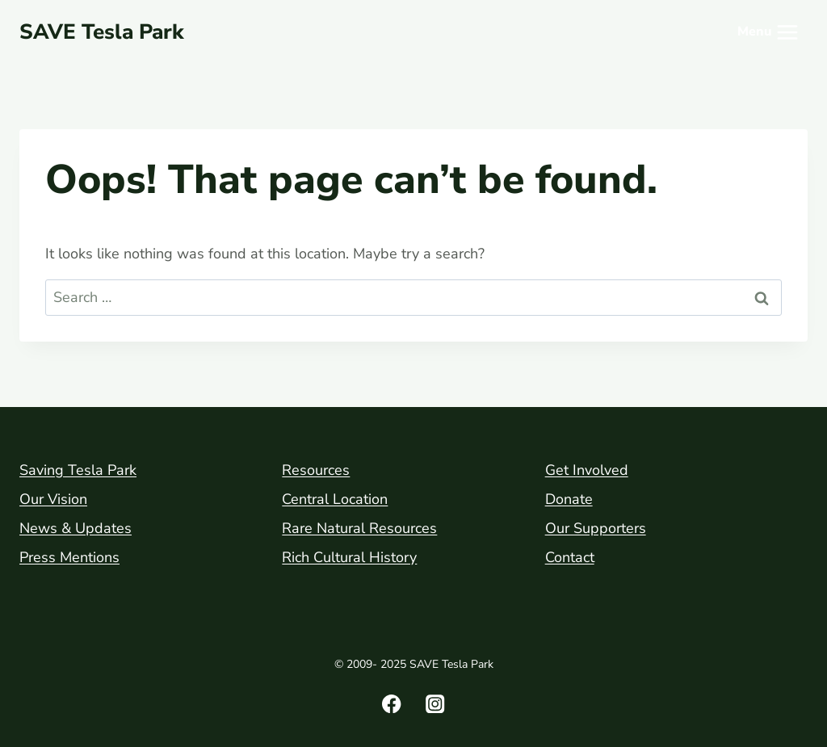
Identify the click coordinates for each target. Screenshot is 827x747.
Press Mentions (69, 557)
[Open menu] (769, 32)
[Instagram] (436, 704)
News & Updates (75, 528)
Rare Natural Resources (359, 528)
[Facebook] (392, 704)
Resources (316, 470)
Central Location (335, 499)
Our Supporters (595, 528)
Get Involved (586, 470)
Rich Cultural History (349, 557)
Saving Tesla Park (77, 470)
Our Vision (53, 499)
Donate (569, 499)
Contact (569, 557)
